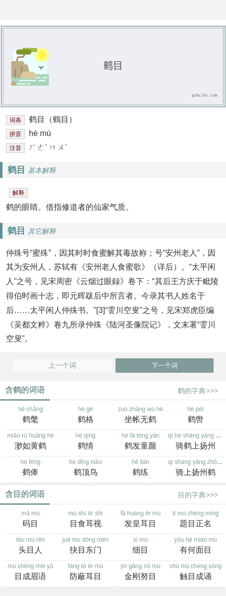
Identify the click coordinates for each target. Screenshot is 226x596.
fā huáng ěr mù (140, 520)
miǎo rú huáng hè (30, 442)
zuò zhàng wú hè (140, 416)
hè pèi (196, 416)
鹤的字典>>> (198, 391)
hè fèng (30, 468)
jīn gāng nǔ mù (140, 573)
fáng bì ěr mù (85, 573)
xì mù (140, 546)
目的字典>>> (198, 495)
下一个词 (165, 365)
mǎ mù (30, 520)
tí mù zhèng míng (196, 520)
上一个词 (62, 365)
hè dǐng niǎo (85, 468)
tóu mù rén (30, 546)
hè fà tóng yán (140, 442)
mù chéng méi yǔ (30, 573)
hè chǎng (30, 416)
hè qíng (85, 442)
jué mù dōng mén (85, 546)
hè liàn (140, 468)
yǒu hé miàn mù (196, 546)
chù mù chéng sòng (196, 573)
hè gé (85, 416)
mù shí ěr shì (85, 520)
